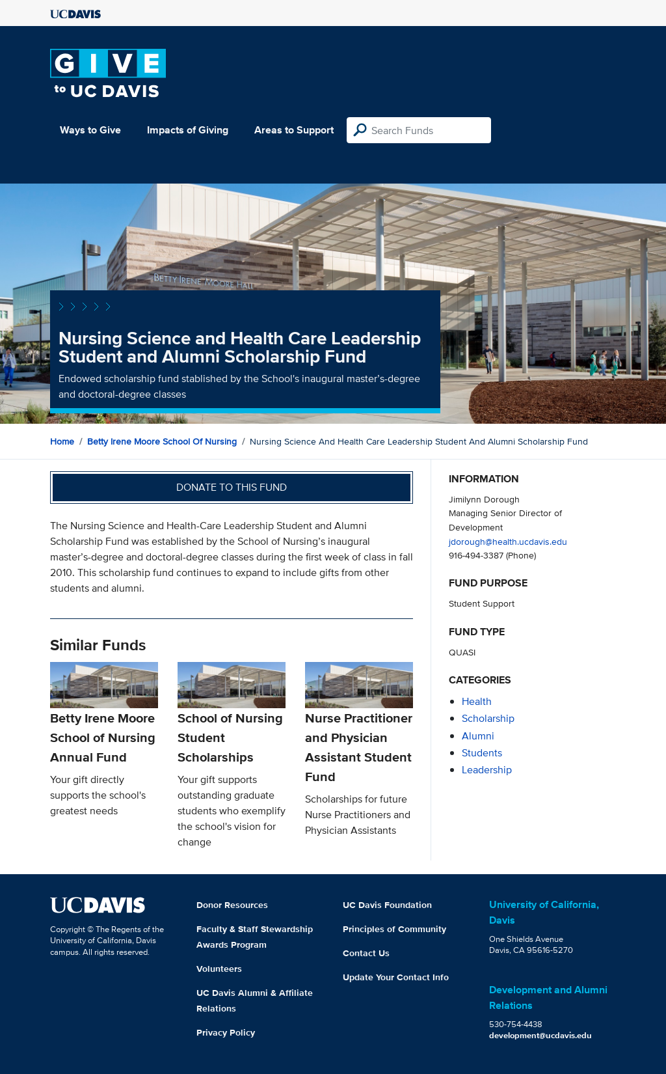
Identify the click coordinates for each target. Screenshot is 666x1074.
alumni (478, 735)
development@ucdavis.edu (540, 1035)
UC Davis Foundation (387, 904)
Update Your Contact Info (396, 977)
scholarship (488, 718)
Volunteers (219, 968)
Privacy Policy (225, 1032)
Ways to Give (90, 129)
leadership (487, 769)
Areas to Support (294, 129)
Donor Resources (232, 904)
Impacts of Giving (187, 129)
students (482, 752)
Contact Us (366, 952)
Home (62, 441)
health (477, 701)
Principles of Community (394, 928)
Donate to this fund (231, 487)
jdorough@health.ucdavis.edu (508, 541)
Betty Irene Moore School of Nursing (162, 441)
